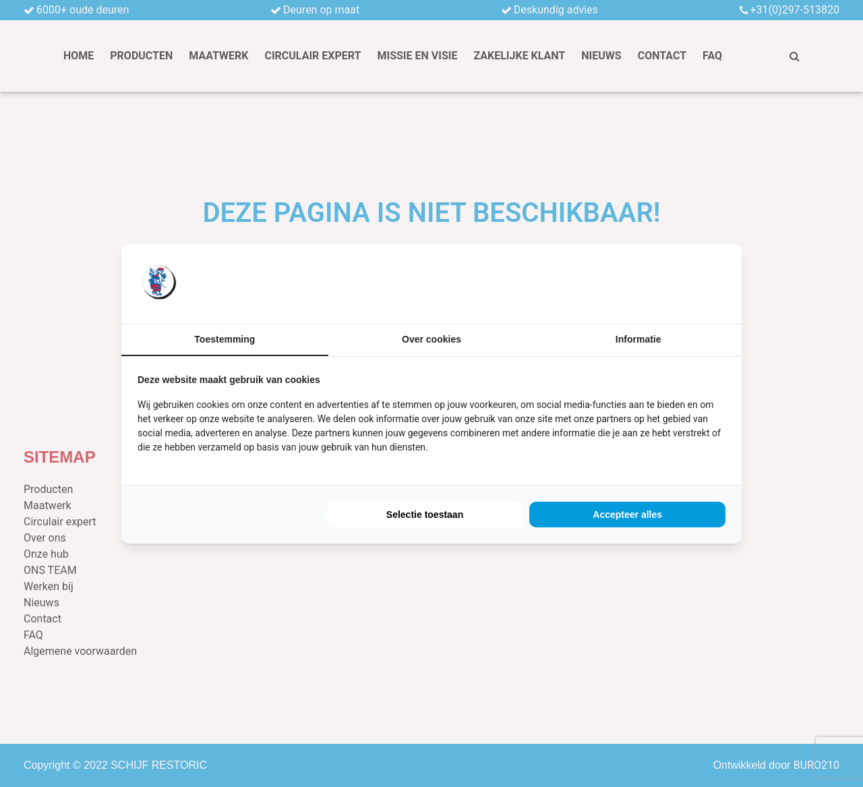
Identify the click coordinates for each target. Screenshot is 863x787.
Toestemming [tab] (224, 339)
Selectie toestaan (424, 514)
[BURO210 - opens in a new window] (674, 283)
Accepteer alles (627, 514)
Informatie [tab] (638, 339)
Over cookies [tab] (431, 339)
